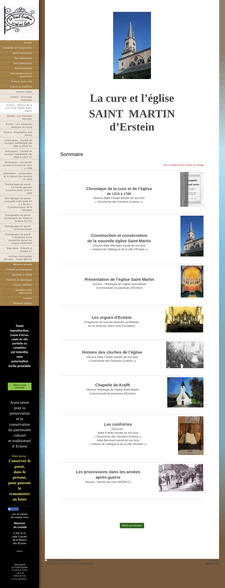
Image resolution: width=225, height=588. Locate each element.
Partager (13, 509)
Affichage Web (212, 563)
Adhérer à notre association (19, 386)
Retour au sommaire (132, 525)
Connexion (214, 560)
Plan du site (74, 560)
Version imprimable (56, 560)
